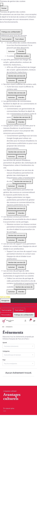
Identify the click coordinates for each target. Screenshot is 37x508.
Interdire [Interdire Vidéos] (21, 292)
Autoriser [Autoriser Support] (11, 267)
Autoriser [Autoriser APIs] (11, 80)
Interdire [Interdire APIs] (21, 80)
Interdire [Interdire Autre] (21, 97)
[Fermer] (1, 4)
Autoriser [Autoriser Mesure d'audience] (11, 186)
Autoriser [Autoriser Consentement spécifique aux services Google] (11, 157)
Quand (5, 342)
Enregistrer (5, 300)
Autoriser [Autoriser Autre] (11, 97)
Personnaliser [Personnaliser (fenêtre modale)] (6, 315)
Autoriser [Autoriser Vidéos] (11, 292)
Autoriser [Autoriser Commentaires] (11, 122)
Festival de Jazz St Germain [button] (12, 355)
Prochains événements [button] (11, 346)
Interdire (21, 51)
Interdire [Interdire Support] (21, 267)
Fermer (4, 8)
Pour (4, 360)
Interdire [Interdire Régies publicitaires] (21, 213)
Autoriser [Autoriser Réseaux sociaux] (11, 240)
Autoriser (11, 51)
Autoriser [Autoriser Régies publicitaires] (11, 213)
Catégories (6, 351)
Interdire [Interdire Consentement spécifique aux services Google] (21, 157)
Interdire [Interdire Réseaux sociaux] (21, 240)
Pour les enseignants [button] (10, 363)
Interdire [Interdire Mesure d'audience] (21, 186)
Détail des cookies (22, 56)
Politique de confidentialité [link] (11, 32)
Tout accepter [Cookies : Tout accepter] (7, 39)
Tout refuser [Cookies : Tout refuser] (19, 39)
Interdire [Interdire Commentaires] (21, 122)
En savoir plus (8, 408)
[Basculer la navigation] (34, 321)
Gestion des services (16, 76)
